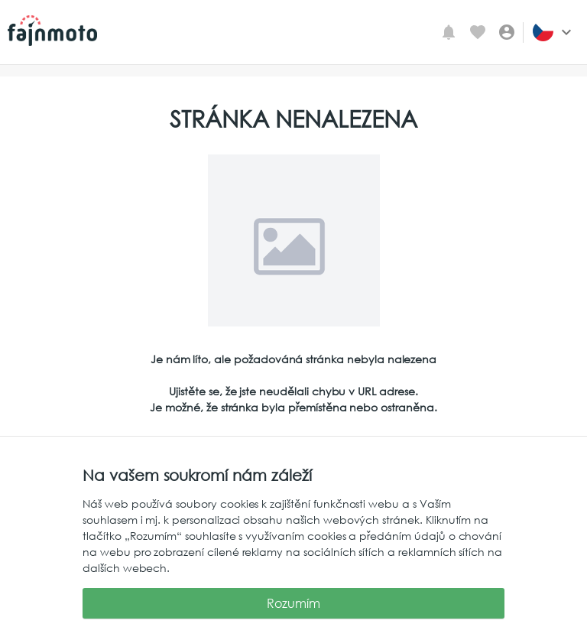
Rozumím (293, 603)
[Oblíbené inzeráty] (478, 32)
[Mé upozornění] (449, 32)
